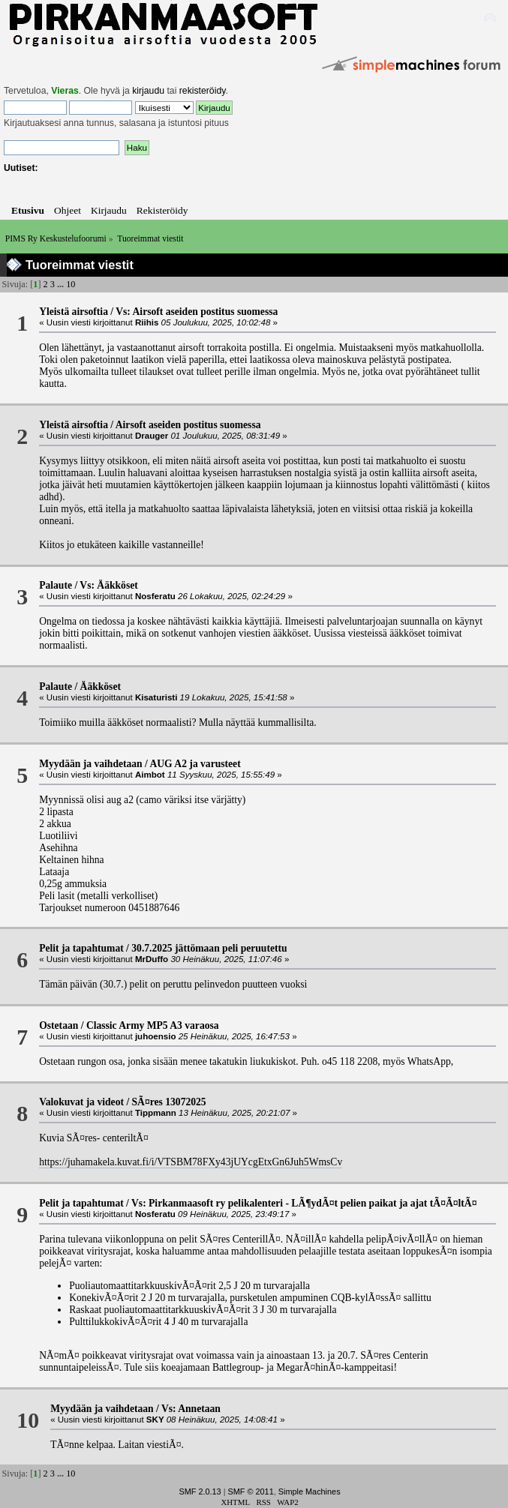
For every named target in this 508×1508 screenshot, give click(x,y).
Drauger (151, 435)
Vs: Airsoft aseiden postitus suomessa (197, 311)
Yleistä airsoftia (73, 311)
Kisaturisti (156, 697)
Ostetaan (58, 1025)
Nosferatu (155, 596)
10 (70, 284)
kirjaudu (148, 90)
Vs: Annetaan (191, 1408)
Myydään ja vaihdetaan (90, 763)
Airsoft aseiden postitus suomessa (188, 424)
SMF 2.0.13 (200, 1491)
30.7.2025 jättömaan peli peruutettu (209, 948)
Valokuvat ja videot (81, 1102)
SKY (155, 1419)
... (61, 284)
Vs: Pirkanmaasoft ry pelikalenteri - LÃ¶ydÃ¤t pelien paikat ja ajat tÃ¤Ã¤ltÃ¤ (303, 1203)
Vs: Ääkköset (108, 585)
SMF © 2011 (251, 1491)
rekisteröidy (202, 90)
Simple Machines (309, 1491)
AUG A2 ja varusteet (194, 763)
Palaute (55, 585)
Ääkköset (100, 686)
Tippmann (155, 1112)
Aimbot (150, 774)
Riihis (146, 322)
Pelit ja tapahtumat (81, 948)
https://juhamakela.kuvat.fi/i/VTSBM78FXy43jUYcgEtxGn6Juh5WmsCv (190, 1162)
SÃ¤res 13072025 (169, 1102)
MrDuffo (151, 959)
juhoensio (155, 1036)
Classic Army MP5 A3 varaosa (152, 1025)
